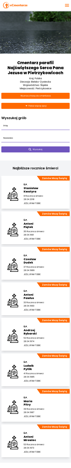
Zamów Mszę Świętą (54, 178)
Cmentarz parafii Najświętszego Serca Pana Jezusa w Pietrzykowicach (36, 68)
